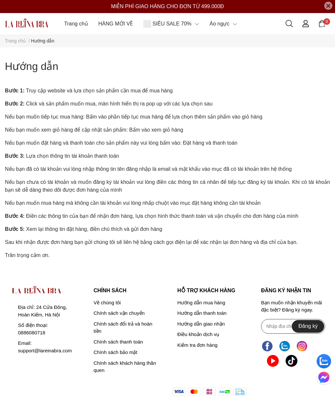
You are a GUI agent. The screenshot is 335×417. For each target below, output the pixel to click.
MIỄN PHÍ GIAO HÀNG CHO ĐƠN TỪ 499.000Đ (167, 6)
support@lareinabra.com (45, 350)
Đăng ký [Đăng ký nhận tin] (308, 326)
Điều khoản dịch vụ (198, 334)
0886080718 (31, 332)
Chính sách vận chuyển (119, 313)
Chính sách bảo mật (115, 352)
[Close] (328, 6)
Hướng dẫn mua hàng (201, 302)
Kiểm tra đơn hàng (197, 345)
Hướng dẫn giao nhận (201, 324)
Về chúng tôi (107, 302)
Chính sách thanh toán (118, 342)
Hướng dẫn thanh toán (201, 313)
